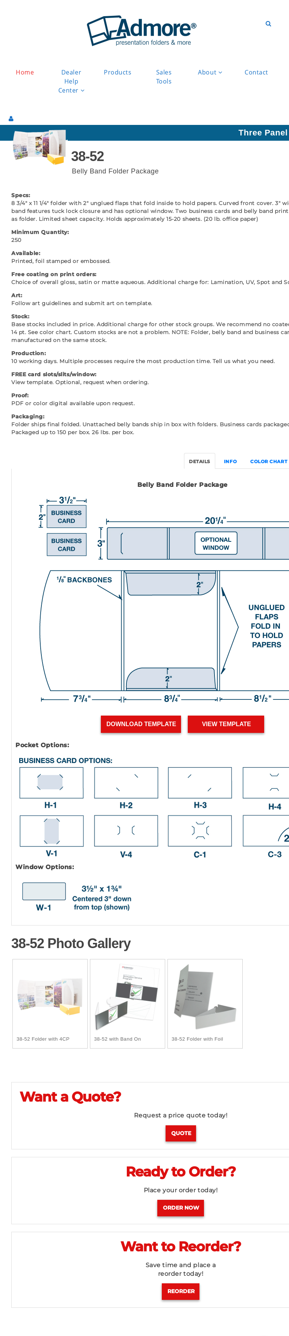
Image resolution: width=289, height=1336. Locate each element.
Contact (256, 72)
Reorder (181, 1291)
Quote (181, 1133)
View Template (226, 724)
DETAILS (199, 461)
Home (25, 72)
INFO (230, 461)
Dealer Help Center (71, 81)
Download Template (141, 724)
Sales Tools (164, 76)
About (210, 72)
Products (117, 72)
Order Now (181, 1207)
